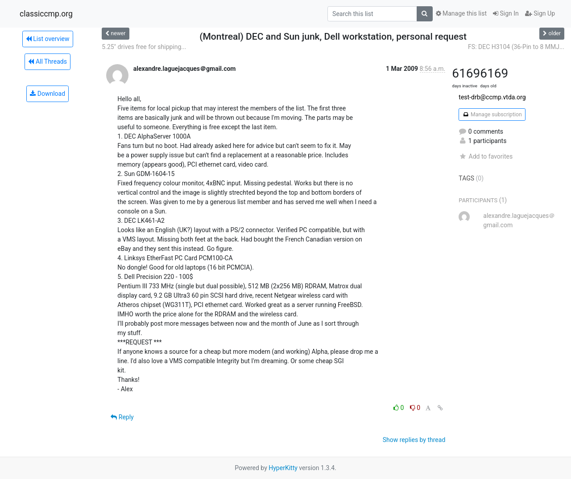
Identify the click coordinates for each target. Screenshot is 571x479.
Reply (122, 417)
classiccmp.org (46, 13)
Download (47, 93)
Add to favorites (486, 156)
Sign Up (540, 13)
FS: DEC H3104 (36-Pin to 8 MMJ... (516, 46)
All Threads (47, 61)
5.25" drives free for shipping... (144, 46)
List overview (48, 38)
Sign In (506, 13)
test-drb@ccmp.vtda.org (492, 97)
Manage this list (461, 13)
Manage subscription (491, 114)
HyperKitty (283, 467)
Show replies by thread (414, 439)
